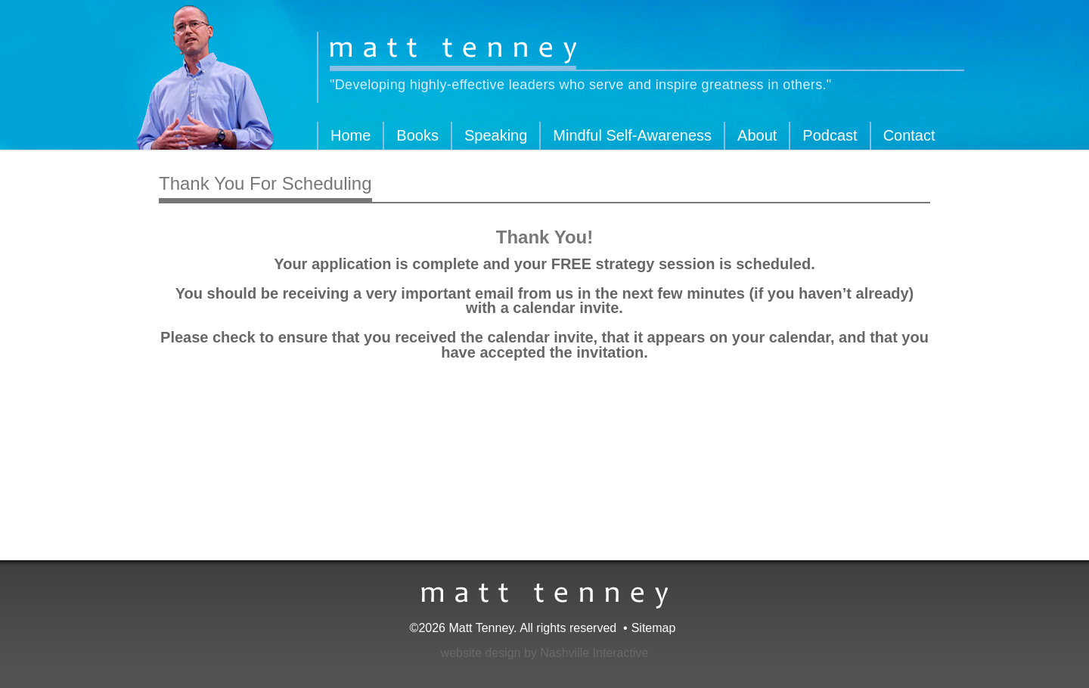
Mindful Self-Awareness (632, 135)
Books (417, 135)
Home (350, 135)
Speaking (495, 135)
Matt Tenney (453, 52)
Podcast (829, 135)
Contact (909, 135)
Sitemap (653, 627)
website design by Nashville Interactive (545, 652)
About (757, 135)
